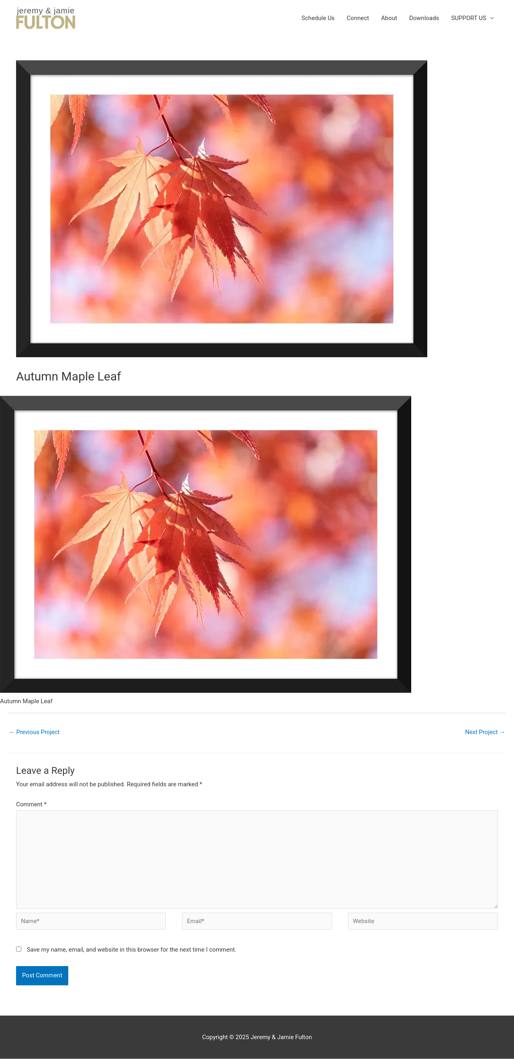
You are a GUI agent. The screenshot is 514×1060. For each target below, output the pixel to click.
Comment (31, 804)
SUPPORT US (468, 18)
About (389, 18)
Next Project (485, 732)
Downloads (424, 18)
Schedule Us (318, 18)
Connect (358, 18)
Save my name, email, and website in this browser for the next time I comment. (132, 950)
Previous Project (34, 732)
